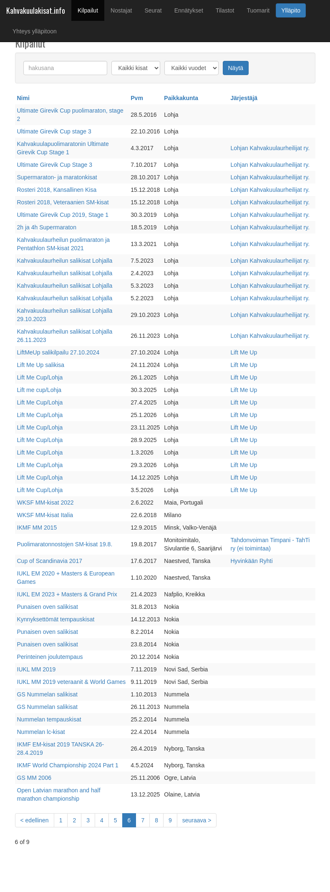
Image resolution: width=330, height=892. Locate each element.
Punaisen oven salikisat (47, 606)
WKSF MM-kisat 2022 (45, 502)
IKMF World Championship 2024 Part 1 (67, 765)
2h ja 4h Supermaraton (46, 227)
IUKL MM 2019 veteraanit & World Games (71, 681)
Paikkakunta (181, 98)
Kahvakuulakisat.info (35, 10)
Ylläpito (290, 10)
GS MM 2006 (34, 777)
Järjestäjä (243, 98)
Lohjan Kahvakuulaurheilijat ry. (270, 148)
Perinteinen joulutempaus (50, 656)
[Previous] (34, 820)
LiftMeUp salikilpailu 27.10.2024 (58, 352)
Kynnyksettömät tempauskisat (56, 619)
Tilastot (225, 10)
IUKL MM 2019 (36, 669)
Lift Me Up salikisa (41, 365)
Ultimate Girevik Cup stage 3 (54, 131)
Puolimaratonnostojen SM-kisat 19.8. (65, 544)
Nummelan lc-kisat (41, 732)
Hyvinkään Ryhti (251, 561)
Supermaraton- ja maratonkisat (57, 177)
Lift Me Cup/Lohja (40, 377)
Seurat (152, 10)
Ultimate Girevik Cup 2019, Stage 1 (62, 214)
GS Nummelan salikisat (47, 694)
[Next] (197, 820)
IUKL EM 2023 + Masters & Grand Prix (67, 594)
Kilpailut (91, 10)
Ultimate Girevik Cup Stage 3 (55, 164)
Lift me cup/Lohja (39, 390)
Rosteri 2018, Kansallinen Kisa (57, 189)
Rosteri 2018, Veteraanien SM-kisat (63, 202)
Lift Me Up (243, 352)
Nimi (23, 98)
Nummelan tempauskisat (49, 719)
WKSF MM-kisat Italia (45, 515)
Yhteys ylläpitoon (35, 31)
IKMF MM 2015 (37, 527)
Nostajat (121, 10)
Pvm (137, 98)
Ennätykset (188, 10)
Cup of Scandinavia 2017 (49, 561)
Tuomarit (258, 10)
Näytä (236, 68)
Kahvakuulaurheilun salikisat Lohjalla (65, 260)
